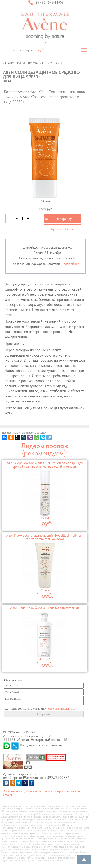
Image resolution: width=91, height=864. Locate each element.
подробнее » (72, 264)
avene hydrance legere (37, 852)
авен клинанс (44, 819)
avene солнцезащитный (32, 811)
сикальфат (18, 814)
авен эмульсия (14, 838)
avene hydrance (32, 817)
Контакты (55, 63)
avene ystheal (20, 833)
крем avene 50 (56, 833)
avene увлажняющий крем (58, 847)
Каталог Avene (14, 63)
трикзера (11, 819)
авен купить (72, 808)
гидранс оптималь (60, 849)
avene (29, 806)
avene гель (30, 838)
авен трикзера (45, 838)
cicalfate (33, 822)
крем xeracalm (38, 833)
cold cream (16, 836)
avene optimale (48, 822)
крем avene (53, 806)
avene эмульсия (69, 830)
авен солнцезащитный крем (43, 830)
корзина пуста (28, 50)
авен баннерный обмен (50, 860)
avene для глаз (60, 852)
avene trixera (35, 827)
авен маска (36, 855)
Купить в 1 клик (62, 229)
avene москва (65, 841)
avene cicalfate (74, 827)
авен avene (61, 838)
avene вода (15, 841)
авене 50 (59, 825)
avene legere (49, 841)
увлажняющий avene (16, 822)
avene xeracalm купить (22, 860)
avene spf (48, 808)
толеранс (19, 808)
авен (21, 806)
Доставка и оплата (38, 791)
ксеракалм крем (17, 830)
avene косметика (71, 806)
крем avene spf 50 (20, 844)
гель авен (40, 857)
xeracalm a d (15, 817)
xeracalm (59, 808)
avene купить (33, 808)
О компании (13, 791)
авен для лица (20, 825)
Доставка (35, 63)
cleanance (11, 811)
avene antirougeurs (54, 855)
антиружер (60, 819)
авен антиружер (19, 855)
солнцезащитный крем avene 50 (24, 847)
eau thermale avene (42, 844)
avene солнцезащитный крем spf (30, 849)
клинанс (46, 814)
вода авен (72, 855)
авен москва (17, 852)
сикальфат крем (27, 819)
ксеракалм (52, 811)
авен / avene (9, 806)
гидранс (70, 836)
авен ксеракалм (52, 817)
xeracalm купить (32, 841)
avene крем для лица (41, 825)
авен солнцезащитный (65, 814)
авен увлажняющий (34, 836)
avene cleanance (69, 811)
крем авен (40, 806)
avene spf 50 (33, 814)
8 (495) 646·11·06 (45, 3)
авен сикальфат (55, 836)
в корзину (64, 219)
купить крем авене (54, 827)
